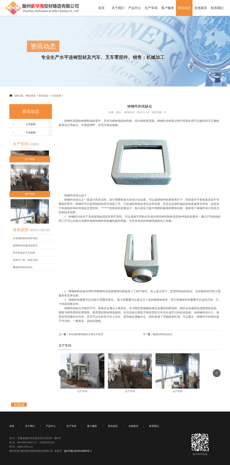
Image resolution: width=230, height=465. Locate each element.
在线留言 (200, 8)
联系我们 (217, 8)
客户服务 (167, 8)
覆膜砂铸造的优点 (23, 267)
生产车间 (151, 8)
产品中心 (134, 8)
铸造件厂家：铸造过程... (26, 260)
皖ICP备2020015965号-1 (78, 450)
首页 (101, 8)
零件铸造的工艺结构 (24, 252)
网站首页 (31, 95)
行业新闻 (56, 95)
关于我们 (118, 8)
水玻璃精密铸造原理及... (26, 238)
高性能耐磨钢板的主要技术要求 (86, 334)
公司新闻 (31, 124)
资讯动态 (184, 8)
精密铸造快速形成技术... (26, 245)
